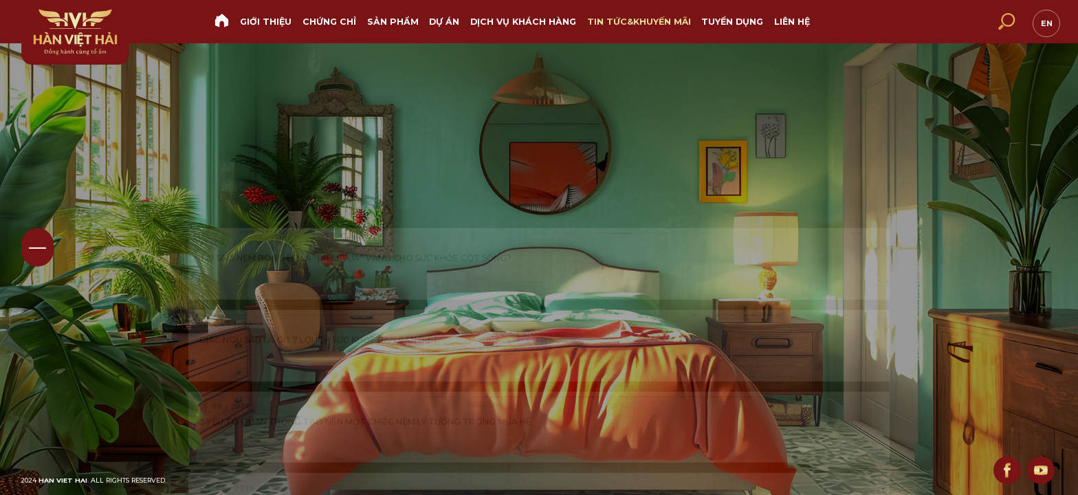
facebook (999, 468)
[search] (1005, 22)
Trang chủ (222, 21)
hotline (917, 22)
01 (37, 247)
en (1044, 21)
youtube (1038, 468)
